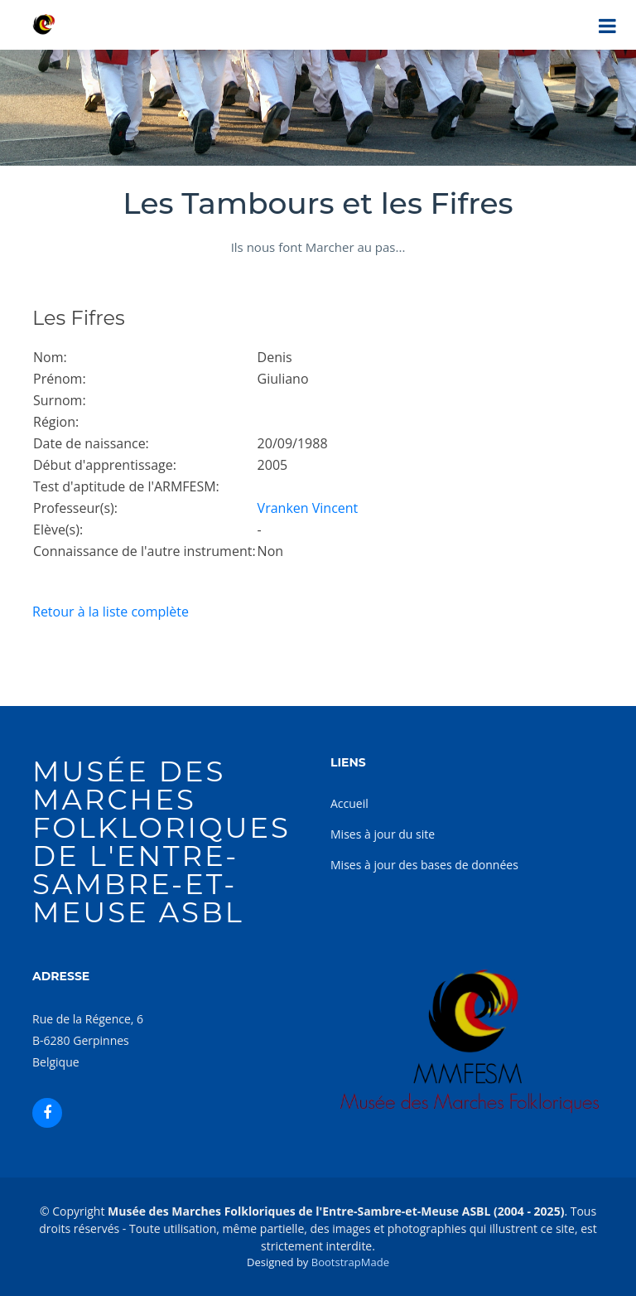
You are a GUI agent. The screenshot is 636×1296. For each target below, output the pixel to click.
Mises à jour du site (382, 834)
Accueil (349, 803)
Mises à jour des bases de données (424, 865)
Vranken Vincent (308, 508)
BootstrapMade (350, 1262)
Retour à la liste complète (110, 611)
